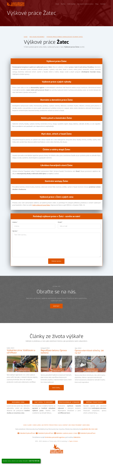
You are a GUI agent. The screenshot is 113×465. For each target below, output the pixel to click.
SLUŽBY (29, 425)
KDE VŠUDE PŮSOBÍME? (75, 425)
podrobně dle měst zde (89, 429)
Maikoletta (77, 437)
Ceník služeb (71, 4)
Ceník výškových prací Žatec (41, 205)
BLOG (60, 425)
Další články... (56, 388)
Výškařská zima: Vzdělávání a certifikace (21, 352)
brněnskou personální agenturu (55, 437)
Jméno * (15, 222)
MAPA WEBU (86, 425)
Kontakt (102, 4)
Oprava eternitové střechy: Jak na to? (89, 354)
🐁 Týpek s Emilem (72, 441)
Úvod (57, 4)
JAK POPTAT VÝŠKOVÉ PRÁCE (50, 425)
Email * (60, 222)
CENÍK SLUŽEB (37, 425)
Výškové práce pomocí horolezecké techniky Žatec (65, 37)
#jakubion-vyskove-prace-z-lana (66, 433)
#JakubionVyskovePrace (27, 433)
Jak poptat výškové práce (85, 4)
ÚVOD (25, 425)
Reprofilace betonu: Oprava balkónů (54, 353)
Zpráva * (15, 231)
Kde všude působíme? (37, 37)
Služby (63, 4)
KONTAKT (65, 425)
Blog (96, 4)
